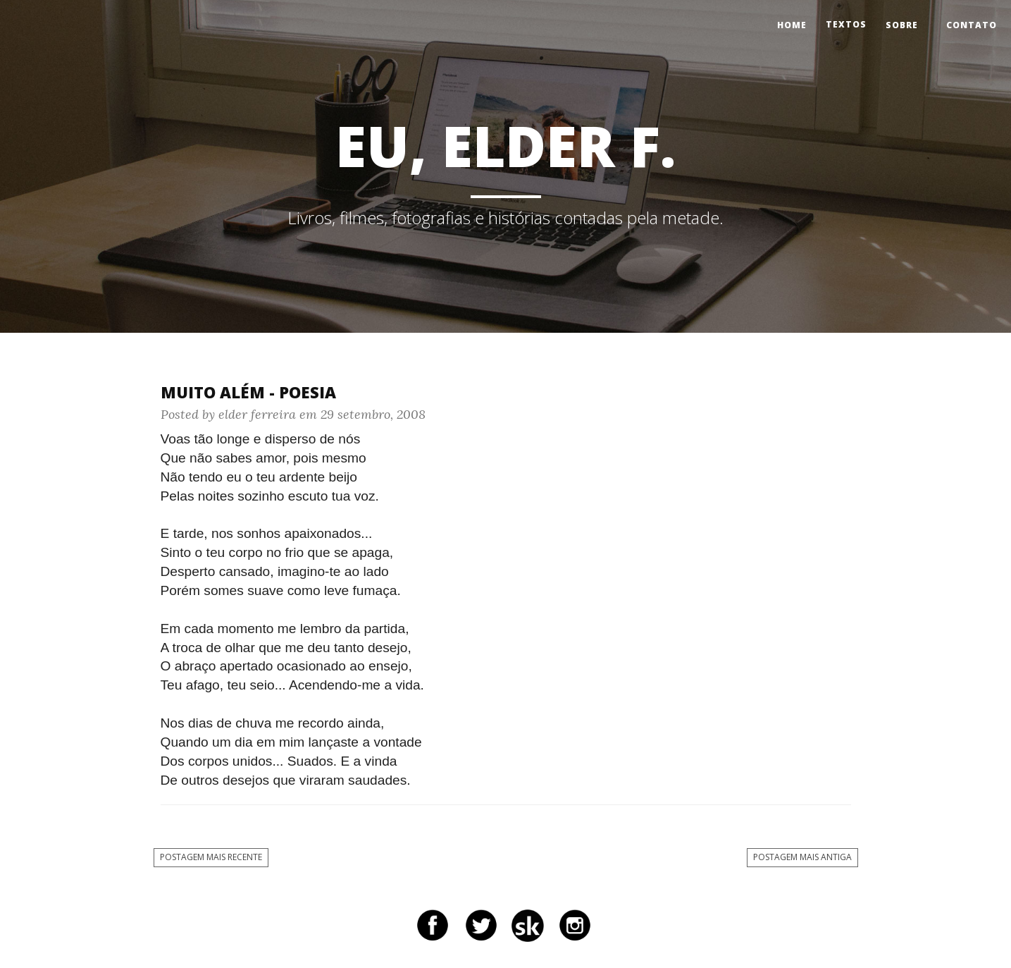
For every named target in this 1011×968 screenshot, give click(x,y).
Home (792, 25)
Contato (971, 25)
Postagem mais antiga (802, 857)
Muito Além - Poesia (248, 392)
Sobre (902, 25)
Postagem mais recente (211, 857)
